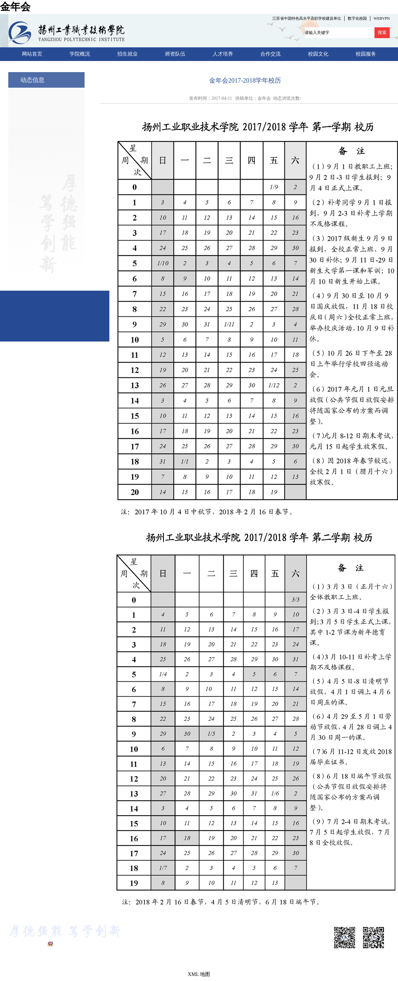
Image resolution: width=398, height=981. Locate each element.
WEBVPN (382, 18)
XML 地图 (199, 974)
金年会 (15, 6)
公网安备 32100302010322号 (82, 944)
